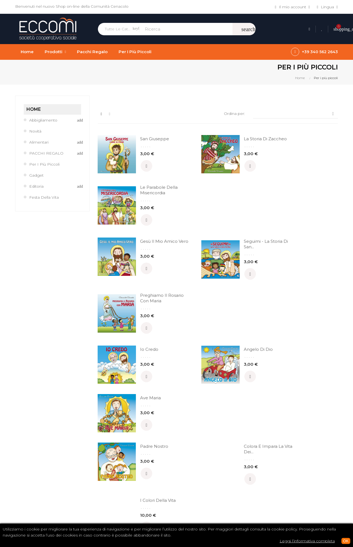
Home (33, 109)
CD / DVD (272, 462)
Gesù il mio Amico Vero (144, 195)
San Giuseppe (146, 138)
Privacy (187, 499)
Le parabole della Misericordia (310, 141)
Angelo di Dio (229, 247)
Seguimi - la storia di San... (229, 195)
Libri (267, 471)
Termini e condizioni (200, 471)
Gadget (36, 175)
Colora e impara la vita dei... (231, 298)
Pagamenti (191, 480)
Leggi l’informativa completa (307, 540)
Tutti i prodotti (276, 490)
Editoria (36, 186)
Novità (35, 131)
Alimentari (39, 142)
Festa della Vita (44, 197)
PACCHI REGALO (46, 153)
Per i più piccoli (44, 164)
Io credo (141, 247)
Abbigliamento (43, 120)
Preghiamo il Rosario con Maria (310, 195)
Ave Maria (307, 247)
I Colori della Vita (315, 295)
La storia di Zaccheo (226, 141)
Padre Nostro (146, 295)
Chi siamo (190, 462)
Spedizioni (190, 490)
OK (346, 541)
